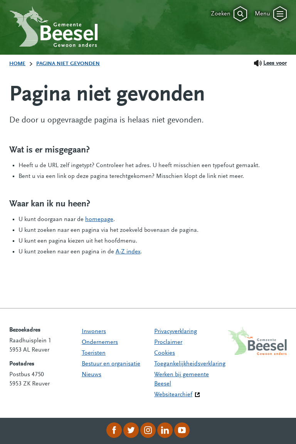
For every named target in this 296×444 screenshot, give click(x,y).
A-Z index (128, 252)
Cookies (164, 353)
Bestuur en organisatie (111, 364)
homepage (99, 219)
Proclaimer (168, 342)
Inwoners (94, 331)
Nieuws (91, 375)
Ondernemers (100, 342)
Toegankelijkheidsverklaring (189, 364)
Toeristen (94, 353)
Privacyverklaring (175, 331)
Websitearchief (173, 395)
